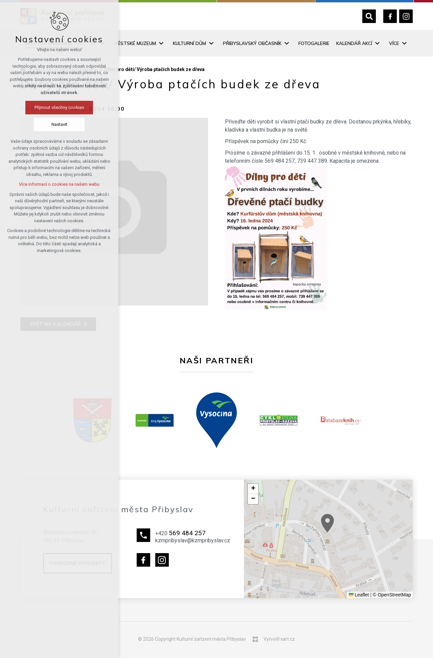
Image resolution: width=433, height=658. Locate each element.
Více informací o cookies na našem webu (41, 184)
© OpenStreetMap (392, 594)
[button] (342, 532)
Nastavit (42, 124)
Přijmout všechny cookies (42, 107)
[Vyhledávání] (369, 16)
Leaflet (359, 594)
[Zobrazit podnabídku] (102, 43)
